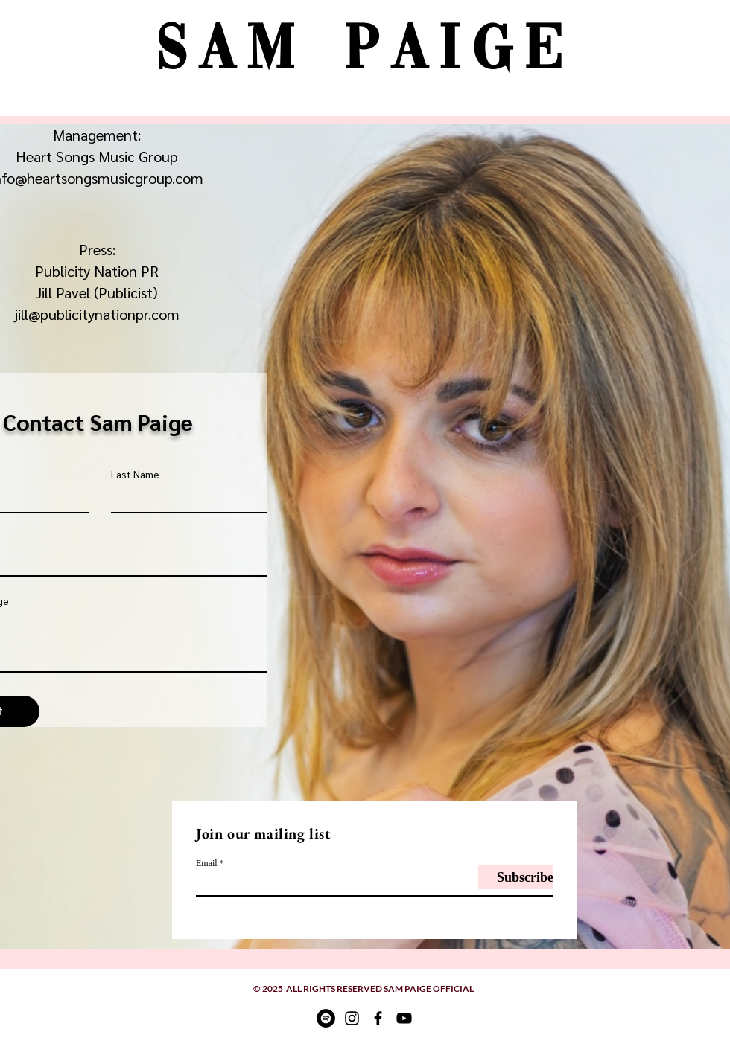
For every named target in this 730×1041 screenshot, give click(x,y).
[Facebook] (378, 1018)
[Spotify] (326, 1018)
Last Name (135, 474)
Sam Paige (365, 53)
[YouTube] (404, 1018)
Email (207, 863)
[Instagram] (352, 1018)
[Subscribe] (515, 877)
